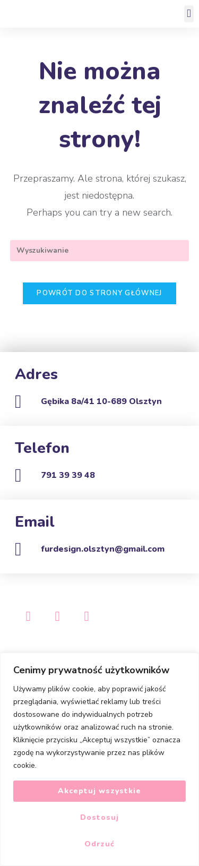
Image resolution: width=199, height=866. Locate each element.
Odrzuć (99, 844)
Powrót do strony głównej (99, 293)
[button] (189, 13)
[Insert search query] (99, 250)
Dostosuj (99, 817)
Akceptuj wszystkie (99, 791)
